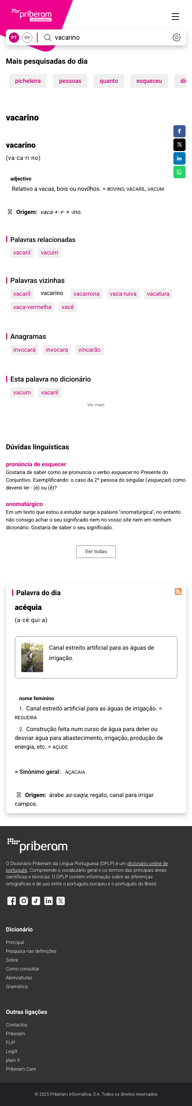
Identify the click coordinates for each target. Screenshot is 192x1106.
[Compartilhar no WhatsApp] (179, 172)
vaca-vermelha (32, 306)
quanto (109, 80)
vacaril (22, 252)
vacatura (158, 293)
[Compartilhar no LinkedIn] (179, 158)
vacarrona (86, 293)
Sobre (12, 960)
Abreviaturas (19, 978)
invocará (24, 349)
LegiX (12, 1051)
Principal (15, 942)
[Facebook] (11, 904)
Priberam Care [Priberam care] (21, 1069)
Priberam (15, 1034)
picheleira (28, 80)
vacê (68, 306)
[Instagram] (23, 904)
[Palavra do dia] (178, 591)
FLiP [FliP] (10, 1043)
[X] (60, 904)
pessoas (70, 80)
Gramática (17, 987)
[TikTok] (36, 904)
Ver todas (96, 552)
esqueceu (149, 80)
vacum (50, 252)
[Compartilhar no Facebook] (179, 131)
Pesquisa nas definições (31, 951)
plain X (13, 1060)
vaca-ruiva (123, 293)
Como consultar (22, 969)
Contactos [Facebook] (17, 1025)
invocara (57, 349)
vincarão (89, 349)
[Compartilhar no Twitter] (179, 144)
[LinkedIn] (48, 904)
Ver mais (96, 404)
